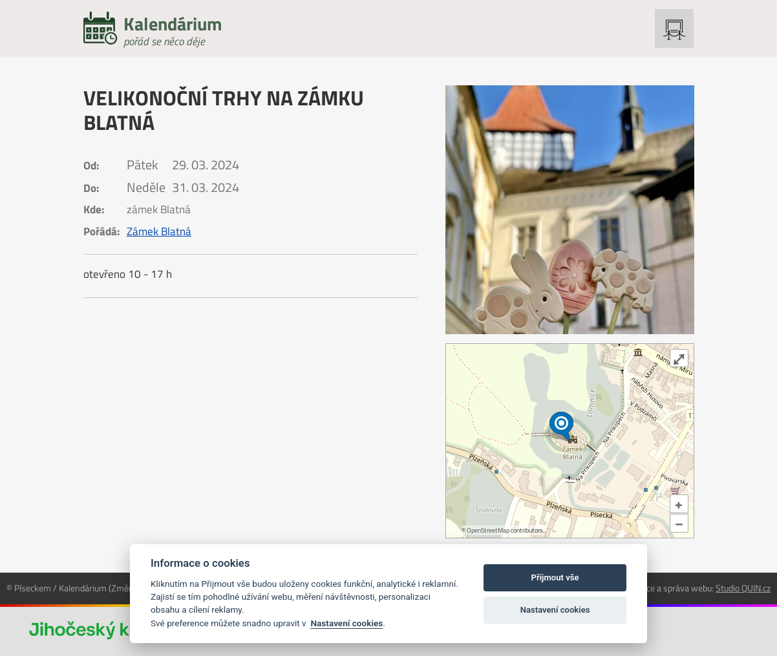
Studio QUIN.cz (743, 588)
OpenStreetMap (488, 530)
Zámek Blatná (159, 231)
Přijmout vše (555, 577)
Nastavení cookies (346, 623)
